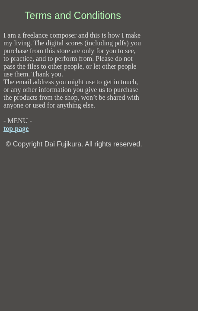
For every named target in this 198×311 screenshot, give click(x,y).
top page (16, 128)
